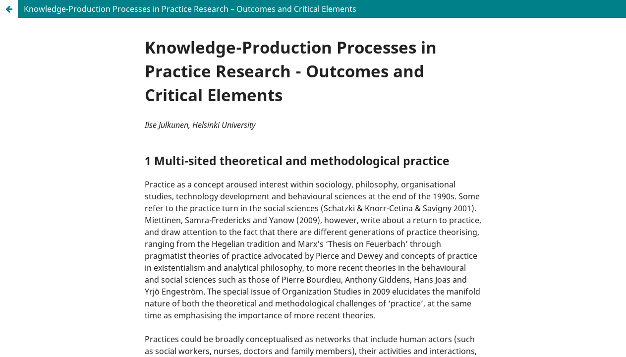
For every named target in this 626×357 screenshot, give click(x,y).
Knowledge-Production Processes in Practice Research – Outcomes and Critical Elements (190, 8)
